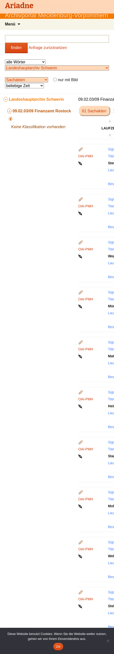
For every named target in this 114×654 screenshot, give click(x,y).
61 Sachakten (94, 111)
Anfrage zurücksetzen (47, 48)
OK (58, 647)
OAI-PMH (85, 156)
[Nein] (107, 640)
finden (16, 48)
